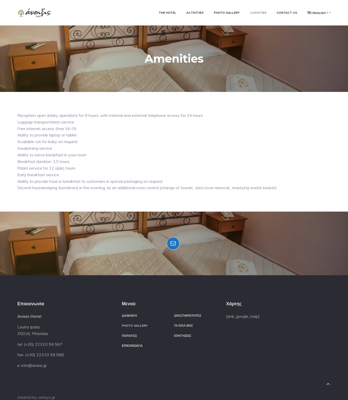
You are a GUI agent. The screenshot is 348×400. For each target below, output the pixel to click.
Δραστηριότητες (187, 316)
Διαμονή (129, 316)
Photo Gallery (135, 325)
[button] (34, 13)
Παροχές (129, 336)
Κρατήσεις (182, 336)
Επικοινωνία (132, 346)
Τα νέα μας (183, 325)
